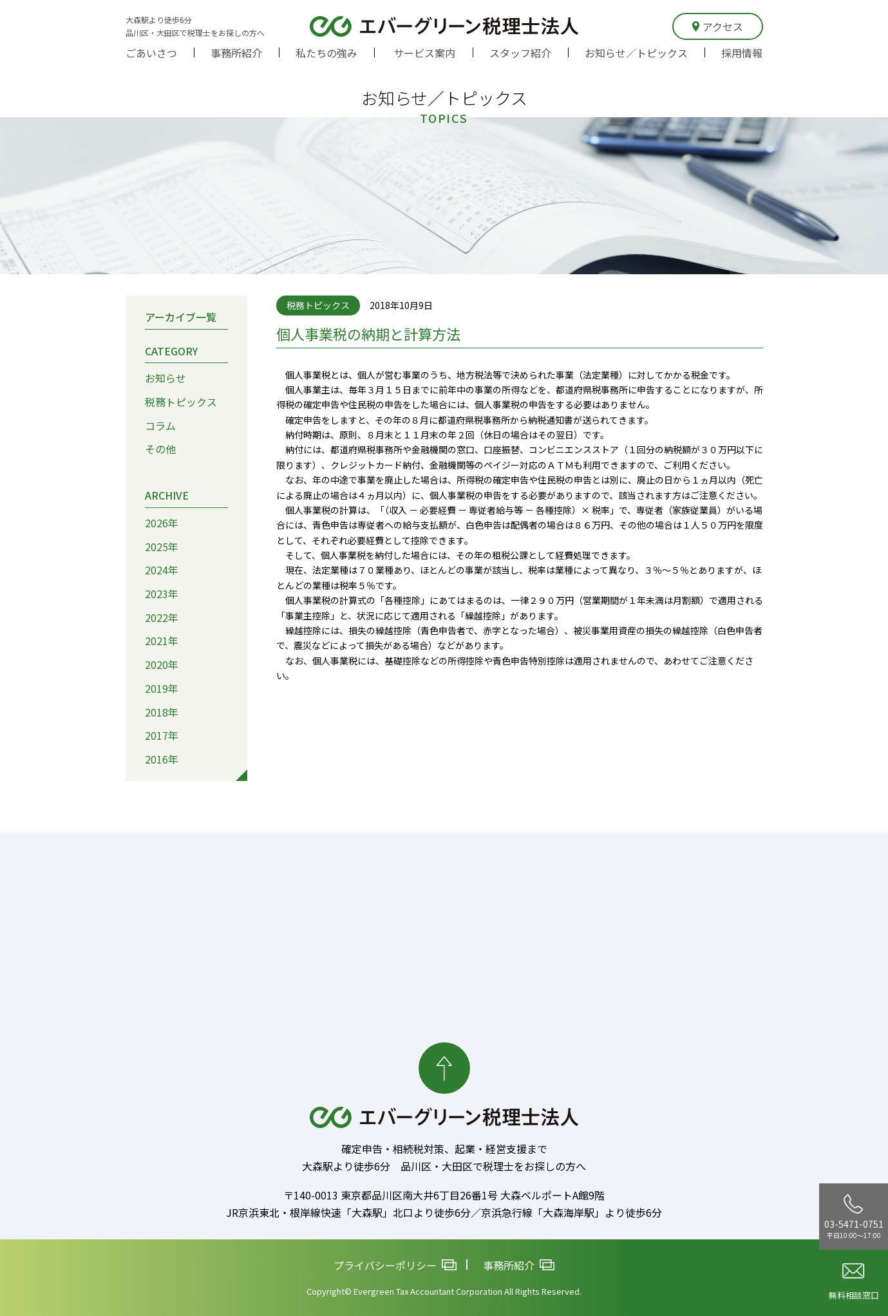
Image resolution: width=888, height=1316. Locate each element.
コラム (160, 425)
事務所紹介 (236, 53)
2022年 (161, 617)
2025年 (161, 546)
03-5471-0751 (853, 1216)
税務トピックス (181, 401)
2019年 (161, 687)
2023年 (161, 593)
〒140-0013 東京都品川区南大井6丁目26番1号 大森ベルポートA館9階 (444, 1195)
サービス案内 (424, 53)
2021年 (161, 640)
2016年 (161, 759)
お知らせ (165, 378)
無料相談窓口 (854, 1282)
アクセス (717, 26)
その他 (160, 448)
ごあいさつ (151, 53)
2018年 (161, 711)
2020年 (161, 664)
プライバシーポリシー (395, 1264)
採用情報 (741, 53)
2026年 (161, 522)
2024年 (161, 570)
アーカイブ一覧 (180, 316)
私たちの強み (326, 53)
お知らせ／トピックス (636, 53)
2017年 (161, 735)
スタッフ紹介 (520, 53)
